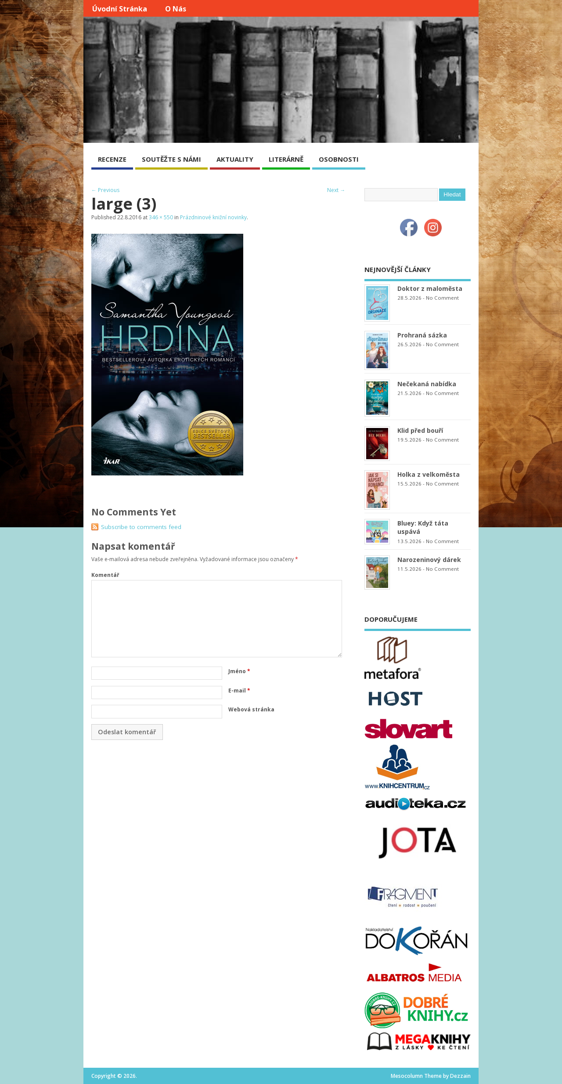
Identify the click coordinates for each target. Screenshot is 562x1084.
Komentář (105, 575)
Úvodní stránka (119, 9)
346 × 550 (161, 217)
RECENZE (112, 159)
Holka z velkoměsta (428, 474)
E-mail (239, 690)
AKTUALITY (234, 159)
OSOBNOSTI (339, 159)
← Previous (105, 190)
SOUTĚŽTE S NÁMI (171, 159)
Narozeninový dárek (429, 559)
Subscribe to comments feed (141, 527)
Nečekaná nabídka (426, 384)
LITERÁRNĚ (286, 159)
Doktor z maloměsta (429, 288)
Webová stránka (251, 709)
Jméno (239, 671)
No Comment (442, 297)
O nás (175, 9)
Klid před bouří (420, 430)
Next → (336, 190)
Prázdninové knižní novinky (213, 217)
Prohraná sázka (422, 335)
